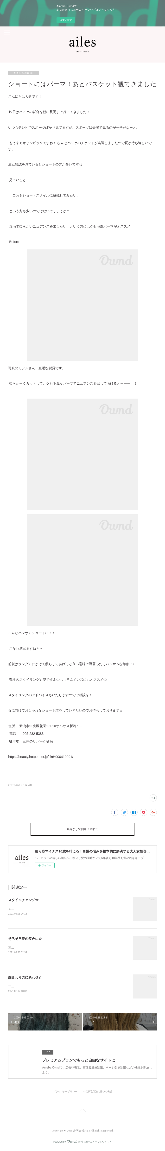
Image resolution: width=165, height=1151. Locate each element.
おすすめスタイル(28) (20, 784)
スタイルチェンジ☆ (23, 900)
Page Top (82, 1112)
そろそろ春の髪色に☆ (25, 939)
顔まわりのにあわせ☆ (25, 978)
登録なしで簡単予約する (82, 829)
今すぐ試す (66, 20)
